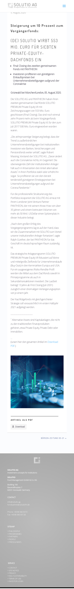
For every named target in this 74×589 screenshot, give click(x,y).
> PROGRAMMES (14, 534)
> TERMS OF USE (14, 578)
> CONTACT (12, 567)
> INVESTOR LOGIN (15, 581)
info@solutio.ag (13, 502)
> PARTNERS (12, 536)
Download (20, 426)
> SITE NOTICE (13, 570)
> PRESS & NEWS (14, 542)
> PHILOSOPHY (13, 531)
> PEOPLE (11, 539)
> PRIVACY (11, 573)
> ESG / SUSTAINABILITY (17, 576)
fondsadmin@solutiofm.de (18, 504)
